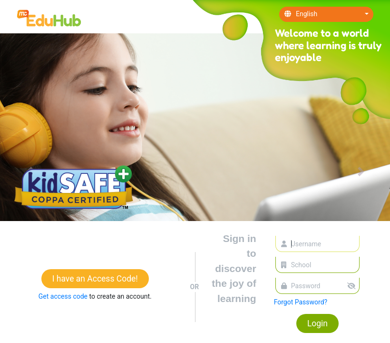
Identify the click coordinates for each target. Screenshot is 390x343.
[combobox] (326, 14)
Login (317, 323)
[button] (361, 171)
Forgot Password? (301, 302)
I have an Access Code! (95, 278)
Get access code (64, 296)
